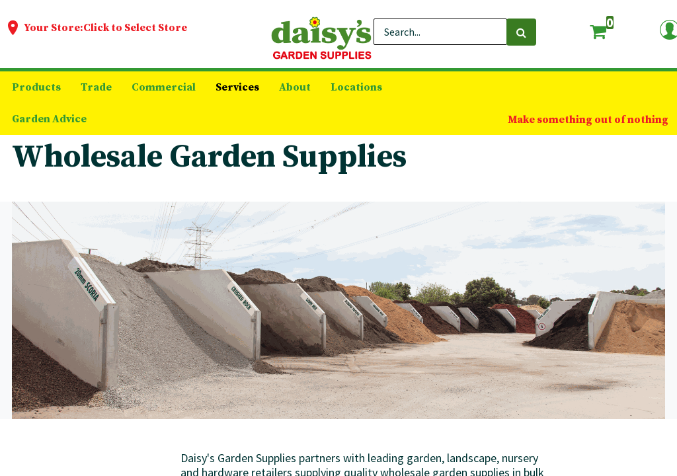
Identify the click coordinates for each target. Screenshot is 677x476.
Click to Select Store (135, 27)
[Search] (521, 32)
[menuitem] (36, 87)
